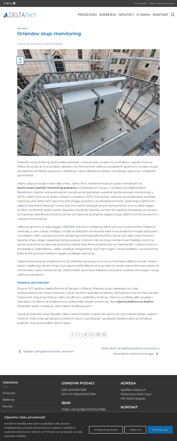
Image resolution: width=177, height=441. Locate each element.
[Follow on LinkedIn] (14, 3)
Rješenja (107, 14)
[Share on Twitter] (85, 335)
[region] (88, 426)
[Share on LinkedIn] (98, 335)
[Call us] (11, 3)
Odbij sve (135, 429)
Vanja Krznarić (53, 44)
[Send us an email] (8, 3)
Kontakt (160, 14)
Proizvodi (87, 14)
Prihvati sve (160, 429)
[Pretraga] (172, 14)
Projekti (22, 28)
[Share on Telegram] (104, 335)
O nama (143, 14)
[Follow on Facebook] (4, 3)
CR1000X (68, 226)
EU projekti (140, 3)
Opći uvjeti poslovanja (162, 3)
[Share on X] (79, 335)
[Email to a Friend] (92, 335)
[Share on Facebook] (73, 335)
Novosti (126, 14)
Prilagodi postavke (106, 429)
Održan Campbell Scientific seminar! (45, 351)
